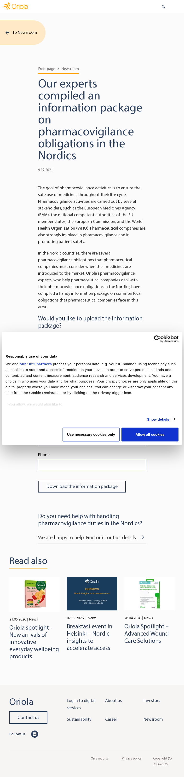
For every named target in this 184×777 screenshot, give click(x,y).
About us (113, 700)
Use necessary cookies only (91, 434)
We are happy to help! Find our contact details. (87, 537)
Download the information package (82, 486)
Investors (152, 700)
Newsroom (70, 68)
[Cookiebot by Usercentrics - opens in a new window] (157, 338)
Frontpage (46, 68)
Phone (44, 454)
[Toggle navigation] (177, 7)
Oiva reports (99, 758)
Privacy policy (132, 758)
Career (111, 719)
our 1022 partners (36, 364)
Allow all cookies (149, 434)
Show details (158, 419)
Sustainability (79, 719)
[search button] (161, 6)
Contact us (28, 717)
